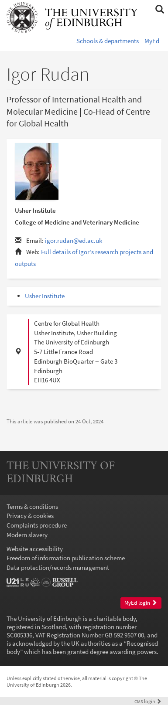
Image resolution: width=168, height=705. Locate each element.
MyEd (151, 41)
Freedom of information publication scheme (66, 558)
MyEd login (140, 602)
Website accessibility (35, 549)
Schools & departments (107, 41)
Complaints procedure (37, 525)
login (147, 701)
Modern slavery (27, 535)
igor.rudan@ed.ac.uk (73, 240)
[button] (159, 9)
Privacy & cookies (30, 515)
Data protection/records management (58, 567)
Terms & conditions (32, 506)
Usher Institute (45, 296)
